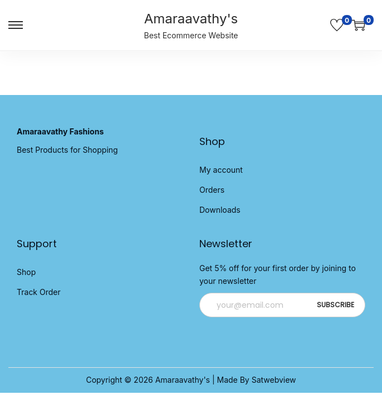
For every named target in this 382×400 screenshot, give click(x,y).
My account (221, 169)
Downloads (220, 209)
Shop (26, 272)
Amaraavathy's (191, 19)
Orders (211, 189)
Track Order (39, 292)
